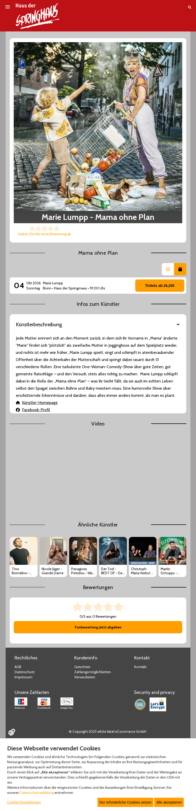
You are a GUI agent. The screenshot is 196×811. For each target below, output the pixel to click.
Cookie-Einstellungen (24, 802)
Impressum (23, 677)
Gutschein (82, 666)
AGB (18, 666)
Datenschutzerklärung (37, 792)
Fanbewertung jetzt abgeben (98, 627)
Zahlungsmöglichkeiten (92, 672)
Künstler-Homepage (37, 402)
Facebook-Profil (33, 409)
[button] (168, 269)
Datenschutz (25, 672)
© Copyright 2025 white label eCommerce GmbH (107, 731)
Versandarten (84, 677)
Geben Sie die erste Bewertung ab (44, 234)
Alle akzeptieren (169, 802)
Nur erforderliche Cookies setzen (126, 802)
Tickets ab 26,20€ (160, 286)
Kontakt (140, 666)
